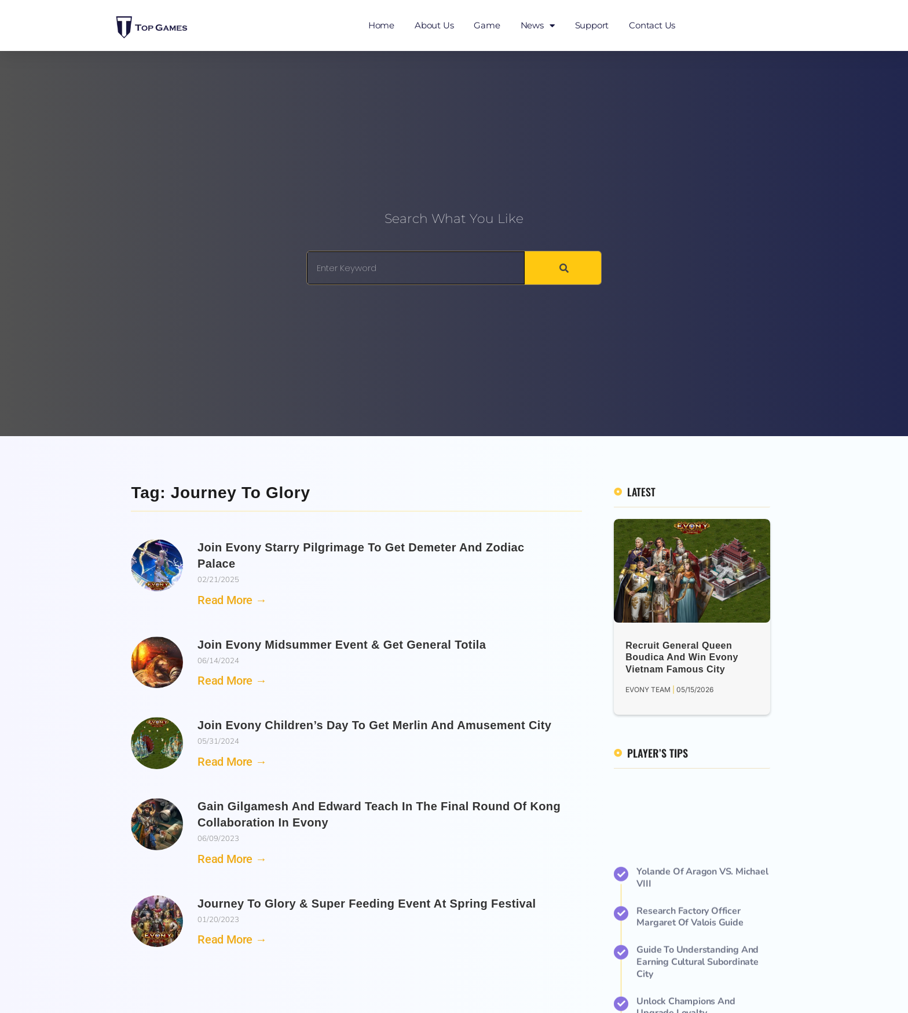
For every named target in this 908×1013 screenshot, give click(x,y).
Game (487, 25)
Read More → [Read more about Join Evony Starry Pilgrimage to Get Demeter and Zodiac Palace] (232, 600)
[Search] (563, 267)
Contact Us (652, 25)
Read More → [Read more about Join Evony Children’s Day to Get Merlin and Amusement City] (232, 762)
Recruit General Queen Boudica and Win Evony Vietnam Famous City (681, 658)
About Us (434, 25)
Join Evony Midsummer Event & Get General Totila (341, 644)
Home (381, 25)
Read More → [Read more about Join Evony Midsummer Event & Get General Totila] (232, 680)
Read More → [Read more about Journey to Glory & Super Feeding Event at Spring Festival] (232, 939)
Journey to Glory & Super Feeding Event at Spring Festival (366, 903)
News (538, 26)
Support (592, 25)
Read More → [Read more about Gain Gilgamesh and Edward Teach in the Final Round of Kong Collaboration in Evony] (232, 859)
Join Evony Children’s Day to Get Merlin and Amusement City (374, 725)
